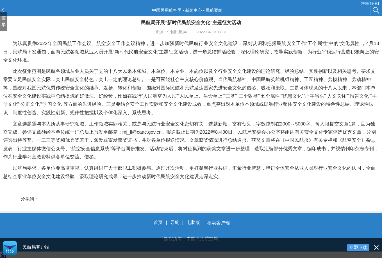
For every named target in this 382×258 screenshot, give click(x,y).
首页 (158, 222)
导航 (174, 222)
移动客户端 (218, 222)
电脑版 (193, 222)
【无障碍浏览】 (370, 4)
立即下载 (358, 247)
